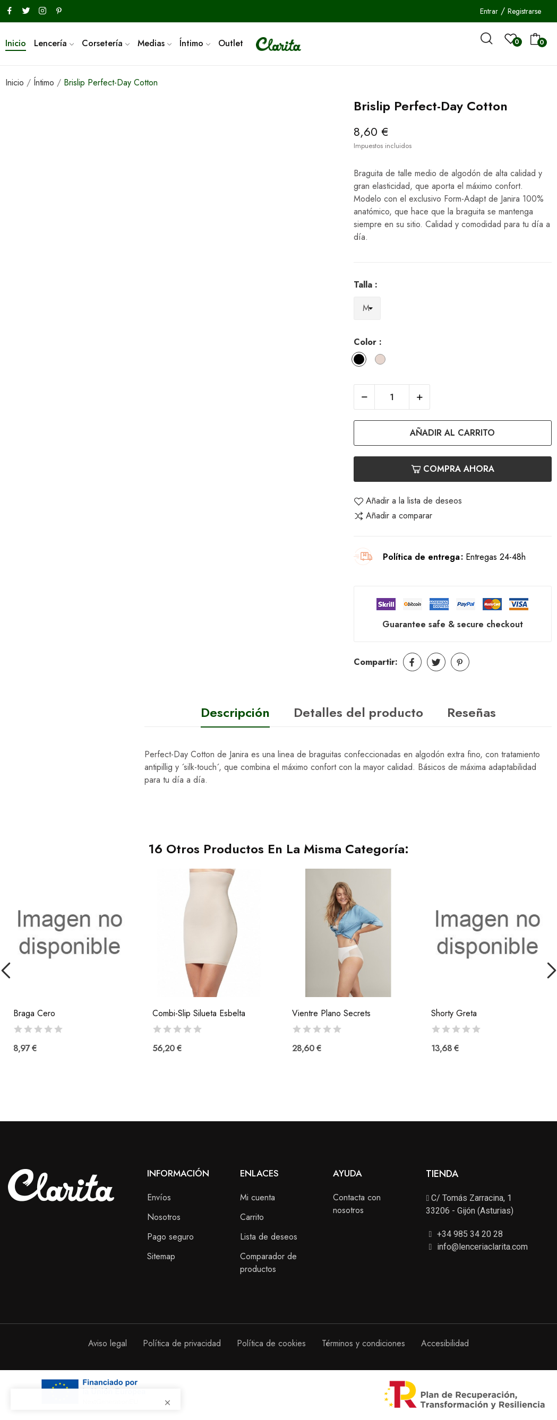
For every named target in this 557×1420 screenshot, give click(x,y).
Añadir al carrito (452, 433)
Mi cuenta (257, 1197)
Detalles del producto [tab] (358, 712)
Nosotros (164, 1217)
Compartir (412, 662)
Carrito (252, 1217)
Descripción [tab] (235, 712)
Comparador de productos (268, 1262)
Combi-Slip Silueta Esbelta (198, 1013)
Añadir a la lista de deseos (408, 501)
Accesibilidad (445, 1343)
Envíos (159, 1197)
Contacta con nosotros (357, 1203)
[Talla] (367, 309)
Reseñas (471, 712)
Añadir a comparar (393, 515)
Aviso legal (107, 1343)
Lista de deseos (268, 1237)
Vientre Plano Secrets (331, 1013)
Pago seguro (170, 1237)
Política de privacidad (182, 1343)
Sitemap (161, 1256)
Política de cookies (271, 1343)
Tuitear (436, 662)
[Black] (362, 361)
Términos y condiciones (363, 1343)
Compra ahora (452, 469)
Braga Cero (34, 1013)
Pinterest (460, 662)
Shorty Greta (454, 1013)
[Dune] (383, 361)
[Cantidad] (392, 397)
